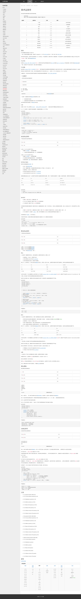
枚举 (3, 112)
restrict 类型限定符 (5, 44)
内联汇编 (4, 136)
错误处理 (3, 151)
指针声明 (4, 109)
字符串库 (3, 156)
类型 (3, 39)
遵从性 (3, 41)
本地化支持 (4, 163)
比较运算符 (4, 87)
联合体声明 (4, 121)
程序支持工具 (4, 148)
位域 (3, 122)
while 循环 (4, 60)
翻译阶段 (4, 29)
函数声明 (4, 24)
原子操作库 (4, 165)
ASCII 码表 (4, 38)
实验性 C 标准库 (5, 168)
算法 (3, 158)
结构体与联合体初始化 (6, 107)
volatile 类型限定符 (6, 117)
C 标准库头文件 (5, 144)
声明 (3, 14)
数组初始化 (4, 105)
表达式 (3, 12)
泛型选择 (4, 102)
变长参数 (4, 134)
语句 (3, 19)
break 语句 (4, 65)
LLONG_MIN (43, 106)
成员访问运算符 (5, 83)
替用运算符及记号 (5, 139)
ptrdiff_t (34, 211)
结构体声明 (4, 119)
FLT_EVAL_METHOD (52, 73)
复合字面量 (4, 78)
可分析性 (4, 138)
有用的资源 (4, 170)
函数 (3, 17)
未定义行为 (4, 51)
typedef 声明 (4, 126)
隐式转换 (4, 82)
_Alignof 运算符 (5, 97)
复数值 (36, 262)
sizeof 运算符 (5, 95)
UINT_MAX (46, 54)
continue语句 (4, 63)
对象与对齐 (4, 48)
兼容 (29, 159)
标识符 (3, 31)
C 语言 (3, 7)
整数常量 (4, 73)
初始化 (3, 16)
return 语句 (4, 68)
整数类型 (32, 249)
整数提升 (32, 96)
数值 (3, 160)
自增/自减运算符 (5, 92)
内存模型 (4, 53)
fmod (39, 363)
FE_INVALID (38, 171)
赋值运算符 (4, 90)
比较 (55, 565)
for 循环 (4, 58)
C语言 (30, 1)
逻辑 (47, 565)
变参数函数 (4, 149)
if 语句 (3, 55)
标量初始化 (4, 104)
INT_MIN (33, 106)
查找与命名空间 (5, 36)
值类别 (3, 70)
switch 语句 (4, 56)
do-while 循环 (5, 61)
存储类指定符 (5, 114)
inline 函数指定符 (5, 131)
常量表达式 (4, 80)
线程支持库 (4, 166)
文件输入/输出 (4, 161)
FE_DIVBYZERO (43, 348)
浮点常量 (4, 75)
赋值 (25, 565)
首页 (24, 1)
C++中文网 (42, 596)
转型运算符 (4, 99)
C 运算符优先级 (5, 100)
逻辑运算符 (4, 85)
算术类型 (4, 43)
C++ (36, 1)
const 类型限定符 (5, 116)
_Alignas (4, 124)
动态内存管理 (4, 153)
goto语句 (4, 66)
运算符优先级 (23, 561)
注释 (3, 173)
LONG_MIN (38, 106)
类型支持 (3, 146)
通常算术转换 (29, 166)
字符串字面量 (5, 77)
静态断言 (4, 21)
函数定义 (4, 26)
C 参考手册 (4, 5)
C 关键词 (3, 141)
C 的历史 (4, 9)
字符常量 (4, 22)
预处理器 (3, 143)
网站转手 (42, 1)
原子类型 (4, 127)
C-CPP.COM (5, 1)
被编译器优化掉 (33, 58)
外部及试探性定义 (5, 129)
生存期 (3, 34)
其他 (72, 565)
